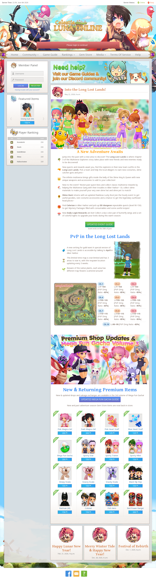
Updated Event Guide (100, 224)
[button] (11, 118)
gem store (85, 54)
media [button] (101, 54)
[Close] (116, 45)
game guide (50, 54)
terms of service (120, 54)
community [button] (30, 54)
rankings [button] (68, 54)
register (35, 85)
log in (21, 85)
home (14, 54)
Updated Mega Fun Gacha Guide (100, 399)
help (138, 54)
